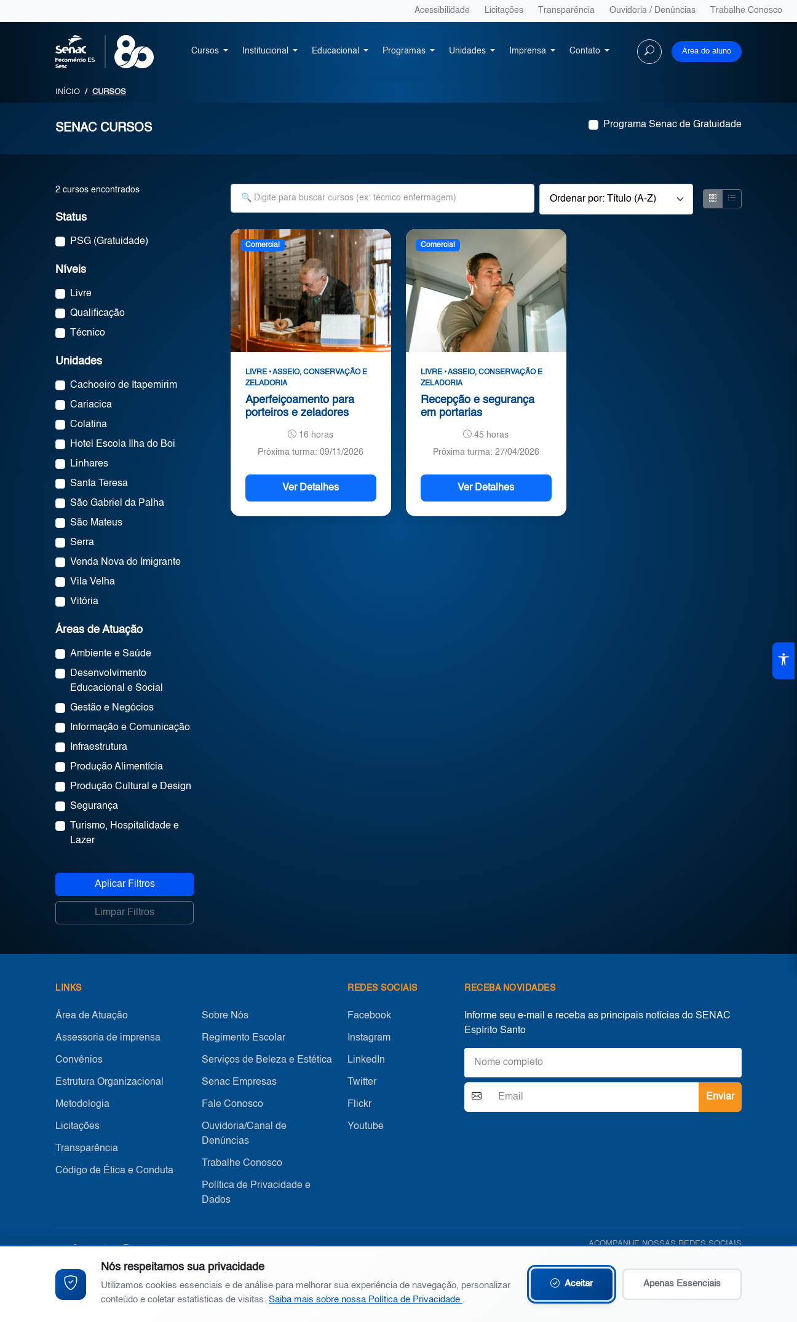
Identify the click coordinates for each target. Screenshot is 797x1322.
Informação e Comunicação (130, 728)
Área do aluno (706, 51)
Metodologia (82, 1104)
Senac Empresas (239, 1082)
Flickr (359, 1104)
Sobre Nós (225, 1016)
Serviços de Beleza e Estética (267, 1060)
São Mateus (96, 523)
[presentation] (557, 1141)
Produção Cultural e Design (130, 787)
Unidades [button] (468, 51)
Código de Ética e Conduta (114, 1171)
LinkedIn (366, 1060)
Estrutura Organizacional (109, 1082)
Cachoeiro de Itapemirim (123, 385)
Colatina (88, 425)
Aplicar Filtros (125, 884)
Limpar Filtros (124, 913)
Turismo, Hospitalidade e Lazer (124, 833)
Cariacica (91, 405)
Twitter (361, 1082)
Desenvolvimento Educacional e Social (116, 681)
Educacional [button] (337, 51)
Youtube (365, 1126)
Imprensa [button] (529, 51)
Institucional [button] (266, 51)
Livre (81, 294)
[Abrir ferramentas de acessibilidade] (783, 661)
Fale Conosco (232, 1104)
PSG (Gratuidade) (109, 241)
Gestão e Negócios (112, 708)
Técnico (87, 333)
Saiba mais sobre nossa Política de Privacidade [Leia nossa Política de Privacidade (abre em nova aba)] (365, 1299)
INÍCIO (67, 92)
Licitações (504, 11)
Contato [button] (586, 51)
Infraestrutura (98, 747)
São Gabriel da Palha (117, 503)
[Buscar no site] (649, 51)
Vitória (84, 602)
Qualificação (97, 313)
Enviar (720, 1097)
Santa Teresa (99, 484)
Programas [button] (405, 51)
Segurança (94, 806)
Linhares (89, 464)
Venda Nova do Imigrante (125, 562)
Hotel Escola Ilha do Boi (122, 444)
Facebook (369, 1016)
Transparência (566, 11)
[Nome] (603, 1062)
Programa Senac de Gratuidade (672, 125)
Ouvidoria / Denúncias (652, 11)
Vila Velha (92, 582)
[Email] (593, 1097)
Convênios (79, 1060)
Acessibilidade (442, 11)
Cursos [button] (206, 51)
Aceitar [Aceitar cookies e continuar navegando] (571, 1284)
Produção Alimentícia (116, 767)
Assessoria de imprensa (108, 1038)
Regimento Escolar (243, 1038)
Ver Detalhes (310, 488)
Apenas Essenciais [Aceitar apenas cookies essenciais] (682, 1283)
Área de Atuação (91, 1016)
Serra (82, 543)
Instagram (369, 1038)
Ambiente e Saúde (110, 654)
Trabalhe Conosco (746, 11)
